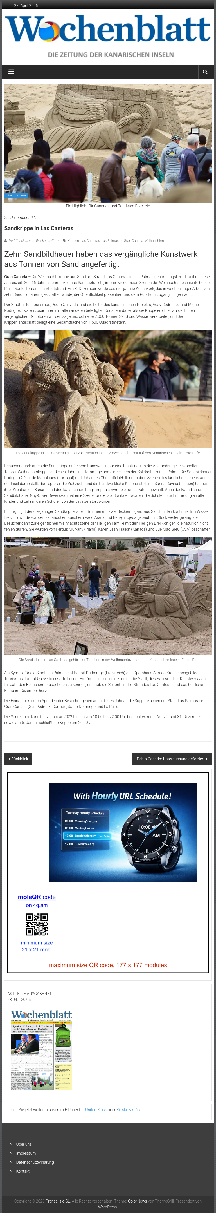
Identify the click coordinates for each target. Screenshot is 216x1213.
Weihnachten (154, 241)
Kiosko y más (128, 1109)
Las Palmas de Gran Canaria (122, 241)
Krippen (73, 241)
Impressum (26, 1153)
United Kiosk (96, 1109)
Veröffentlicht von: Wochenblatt (31, 241)
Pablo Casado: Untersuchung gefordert (170, 759)
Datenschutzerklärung (35, 1162)
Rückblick (19, 759)
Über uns (24, 1144)
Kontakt (23, 1171)
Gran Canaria (16, 195)
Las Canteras (90, 241)
